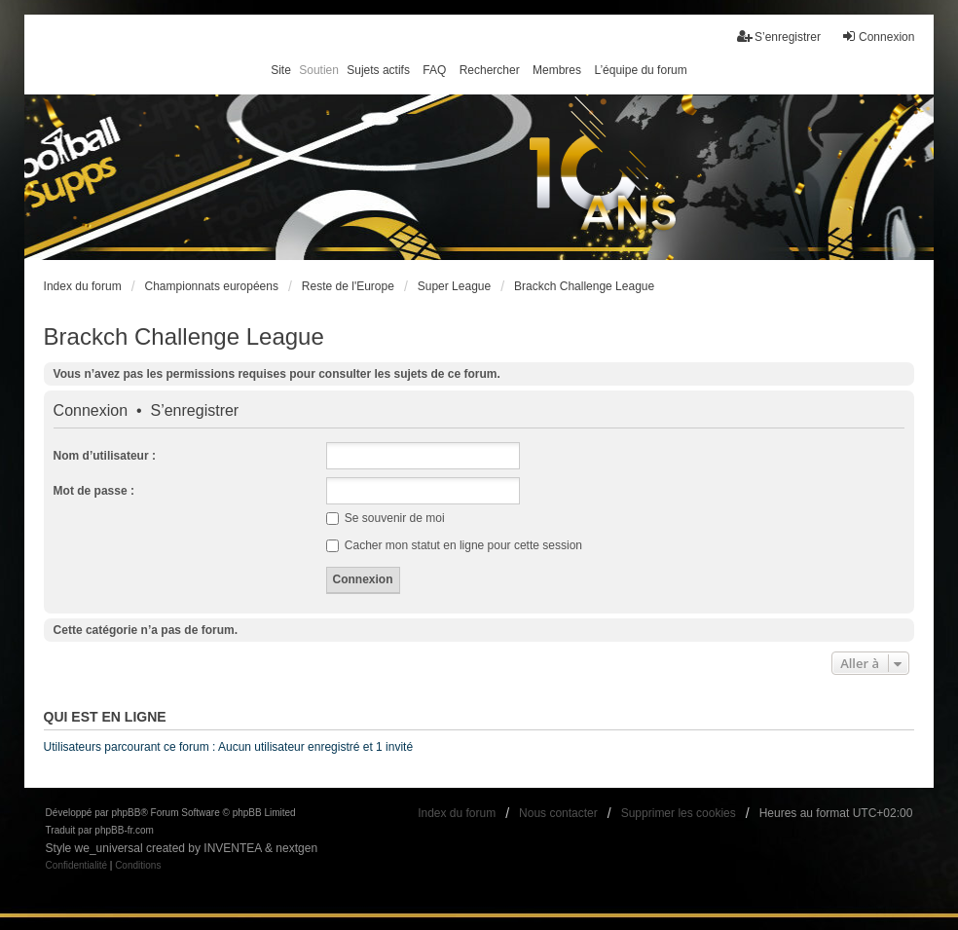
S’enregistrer (194, 411)
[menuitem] (76, 865)
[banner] (479, 177)
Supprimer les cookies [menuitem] (678, 813)
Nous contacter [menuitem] (558, 813)
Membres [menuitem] (557, 70)
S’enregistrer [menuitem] (779, 36)
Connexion (91, 411)
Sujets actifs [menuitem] (378, 70)
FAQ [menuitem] (434, 70)
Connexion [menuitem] (877, 36)
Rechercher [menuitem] (490, 70)
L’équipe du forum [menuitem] (640, 70)
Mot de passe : (94, 491)
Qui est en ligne (105, 717)
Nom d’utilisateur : (105, 456)
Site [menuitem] (281, 70)
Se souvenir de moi (385, 518)
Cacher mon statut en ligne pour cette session (454, 545)
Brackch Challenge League (184, 336)
